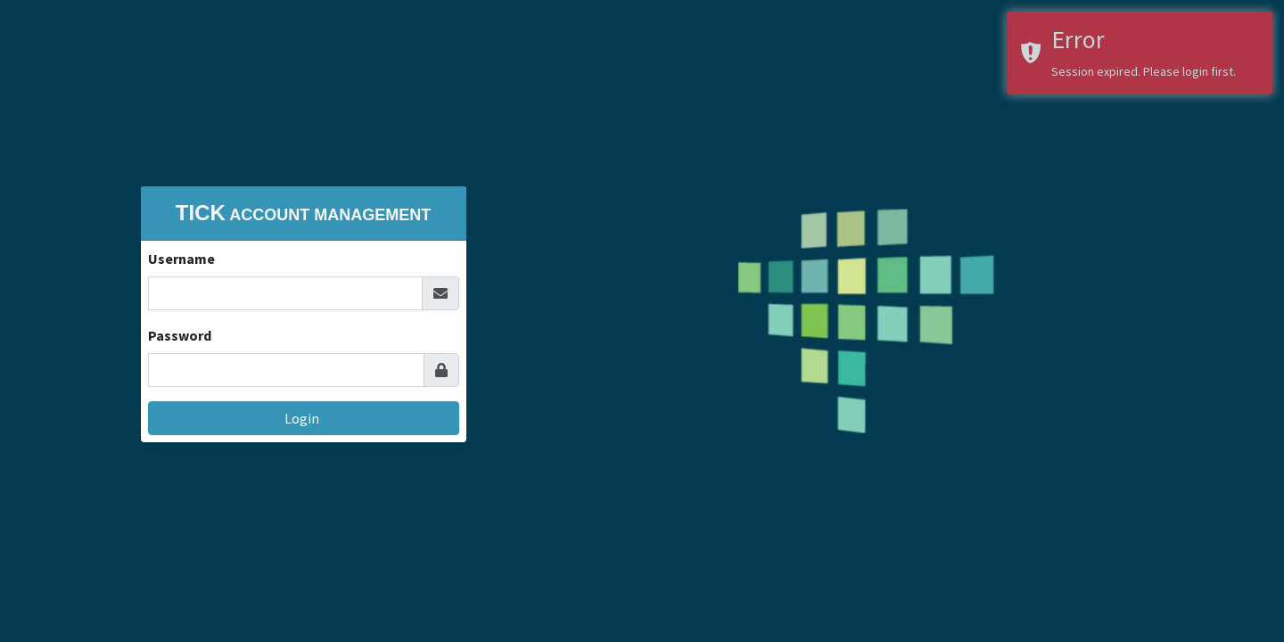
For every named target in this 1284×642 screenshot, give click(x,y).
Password (179, 335)
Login (303, 418)
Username (181, 259)
